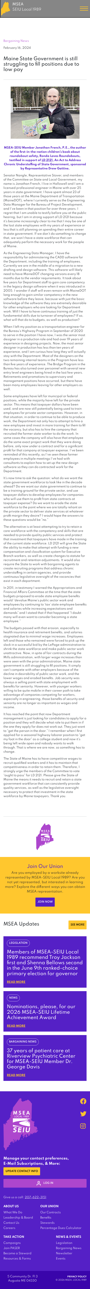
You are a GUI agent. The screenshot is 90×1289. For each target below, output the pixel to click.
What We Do (12, 1212)
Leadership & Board (18, 1217)
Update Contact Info (22, 1171)
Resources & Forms (17, 1258)
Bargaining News (68, 1248)
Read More (16, 982)
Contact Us (11, 1222)
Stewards (47, 1222)
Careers (9, 1228)
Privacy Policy (77, 1277)
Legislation (64, 1243)
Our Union (49, 1206)
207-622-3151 (35, 1197)
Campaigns (12, 1243)
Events (60, 1258)
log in (45, 1183)
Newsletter (64, 1253)
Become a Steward (17, 1253)
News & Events (68, 1236)
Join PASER (11, 1248)
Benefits (45, 1217)
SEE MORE (77, 924)
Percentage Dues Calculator (60, 1228)
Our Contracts (50, 1212)
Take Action (13, 1236)
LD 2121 (47, 160)
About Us (11, 1206)
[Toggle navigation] (84, 8)
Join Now (45, 902)
